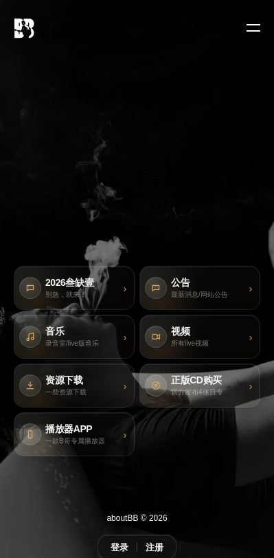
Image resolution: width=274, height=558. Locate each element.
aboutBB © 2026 (136, 518)
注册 (154, 547)
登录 (119, 547)
